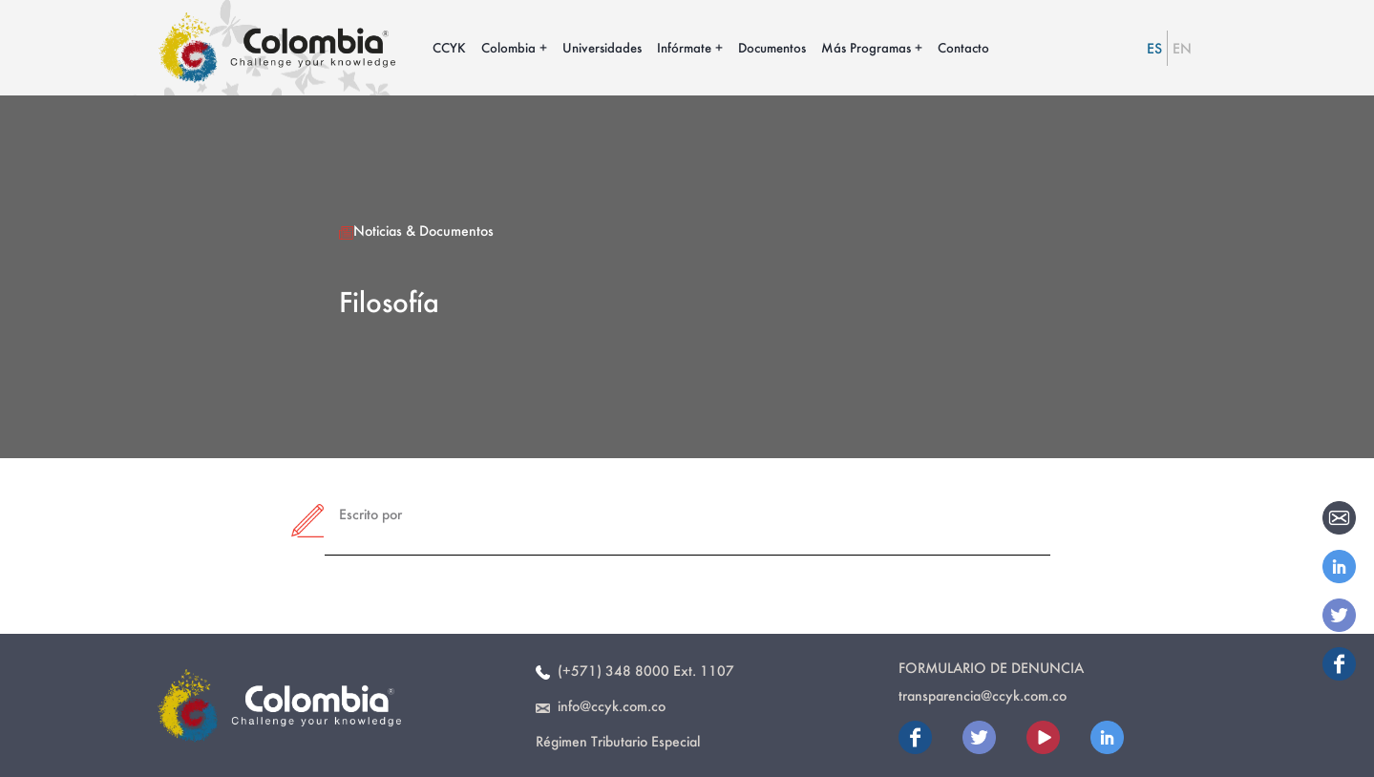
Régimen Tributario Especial (618, 741)
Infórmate (684, 47)
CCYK (449, 47)
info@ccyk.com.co (601, 706)
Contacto (963, 47)
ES (1154, 48)
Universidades (602, 47)
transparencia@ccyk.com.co (982, 695)
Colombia (508, 47)
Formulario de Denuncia (991, 668)
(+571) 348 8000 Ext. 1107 (635, 671)
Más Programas (866, 47)
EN (1182, 48)
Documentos (772, 47)
